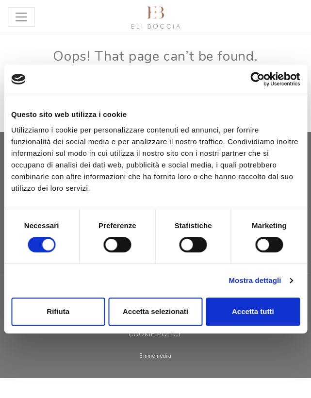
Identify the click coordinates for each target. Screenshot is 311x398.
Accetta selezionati (155, 311)
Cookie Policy (155, 334)
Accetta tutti (253, 311)
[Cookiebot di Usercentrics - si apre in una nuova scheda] (257, 79)
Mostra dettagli (255, 280)
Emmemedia (155, 356)
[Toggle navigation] (21, 17)
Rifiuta (58, 311)
